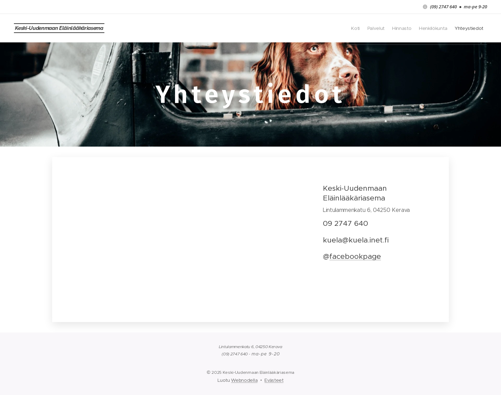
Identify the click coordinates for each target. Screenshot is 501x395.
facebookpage (355, 256)
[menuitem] (430, 28)
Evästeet (273, 380)
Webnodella (244, 380)
